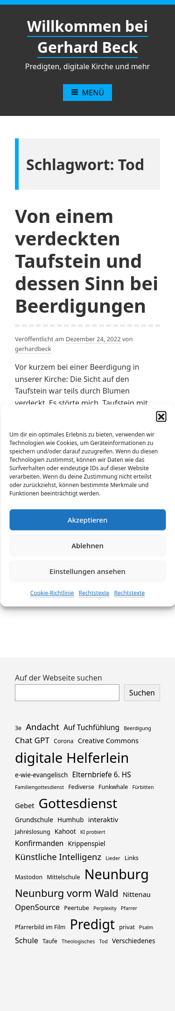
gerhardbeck (33, 348)
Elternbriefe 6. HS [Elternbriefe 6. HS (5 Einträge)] (101, 775)
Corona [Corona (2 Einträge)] (63, 741)
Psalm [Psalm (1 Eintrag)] (146, 927)
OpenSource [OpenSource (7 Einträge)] (37, 907)
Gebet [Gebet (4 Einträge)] (24, 805)
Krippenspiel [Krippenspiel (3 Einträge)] (86, 843)
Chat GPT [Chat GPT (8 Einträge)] (32, 740)
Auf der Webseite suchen (58, 678)
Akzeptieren (88, 519)
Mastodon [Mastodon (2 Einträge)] (28, 877)
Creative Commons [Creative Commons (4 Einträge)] (108, 740)
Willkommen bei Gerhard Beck (87, 36)
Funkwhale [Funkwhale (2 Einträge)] (113, 787)
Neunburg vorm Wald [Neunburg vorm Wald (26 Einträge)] (67, 893)
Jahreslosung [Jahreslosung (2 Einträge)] (32, 832)
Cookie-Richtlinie (52, 592)
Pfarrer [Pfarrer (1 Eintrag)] (129, 908)
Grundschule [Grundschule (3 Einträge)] (34, 819)
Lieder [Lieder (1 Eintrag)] (112, 858)
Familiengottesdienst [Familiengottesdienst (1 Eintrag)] (39, 787)
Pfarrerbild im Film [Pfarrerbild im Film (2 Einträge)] (40, 927)
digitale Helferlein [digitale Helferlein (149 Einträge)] (72, 757)
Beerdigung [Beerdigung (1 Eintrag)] (137, 728)
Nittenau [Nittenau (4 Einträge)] (137, 894)
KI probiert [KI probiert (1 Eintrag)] (92, 832)
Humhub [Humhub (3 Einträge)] (70, 819)
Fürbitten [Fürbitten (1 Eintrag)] (143, 787)
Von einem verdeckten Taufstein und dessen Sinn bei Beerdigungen (86, 260)
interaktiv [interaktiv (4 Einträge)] (103, 819)
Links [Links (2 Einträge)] (132, 858)
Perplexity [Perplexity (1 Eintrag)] (105, 908)
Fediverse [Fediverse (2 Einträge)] (81, 787)
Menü (87, 92)
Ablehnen (87, 545)
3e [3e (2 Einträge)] (18, 728)
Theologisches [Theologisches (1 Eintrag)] (78, 941)
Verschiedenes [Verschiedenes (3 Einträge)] (133, 940)
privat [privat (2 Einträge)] (127, 927)
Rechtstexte (94, 592)
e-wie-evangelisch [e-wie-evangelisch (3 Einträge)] (41, 774)
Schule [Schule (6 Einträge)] (26, 940)
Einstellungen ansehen (87, 571)
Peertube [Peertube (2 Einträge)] (76, 908)
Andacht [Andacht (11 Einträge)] (42, 726)
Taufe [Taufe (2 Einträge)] (49, 941)
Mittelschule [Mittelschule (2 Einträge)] (63, 877)
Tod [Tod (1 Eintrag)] (103, 941)
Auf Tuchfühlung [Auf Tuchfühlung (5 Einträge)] (91, 727)
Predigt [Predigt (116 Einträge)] (92, 924)
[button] (161, 416)
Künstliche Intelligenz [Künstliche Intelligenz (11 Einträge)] (58, 856)
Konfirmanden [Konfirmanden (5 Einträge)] (39, 843)
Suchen (142, 693)
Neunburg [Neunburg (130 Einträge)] (116, 874)
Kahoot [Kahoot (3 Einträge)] (65, 831)
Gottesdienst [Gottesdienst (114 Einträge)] (78, 803)
